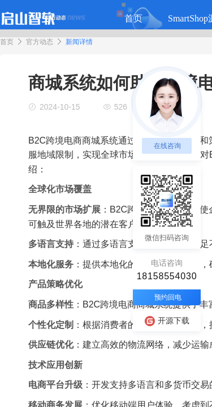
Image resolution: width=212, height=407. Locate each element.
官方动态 (39, 42)
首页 (7, 42)
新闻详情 (79, 42)
